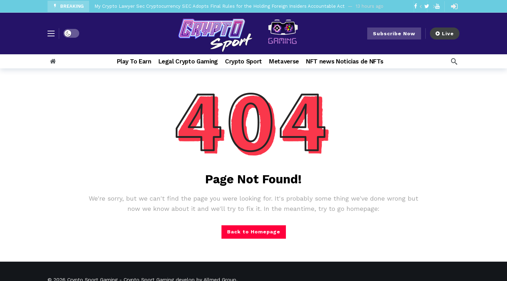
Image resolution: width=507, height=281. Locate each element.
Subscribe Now (394, 33)
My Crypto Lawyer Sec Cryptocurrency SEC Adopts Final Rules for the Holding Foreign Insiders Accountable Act (219, 6)
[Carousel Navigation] (427, 6)
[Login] (454, 6)
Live (445, 33)
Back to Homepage (253, 231)
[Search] (454, 61)
